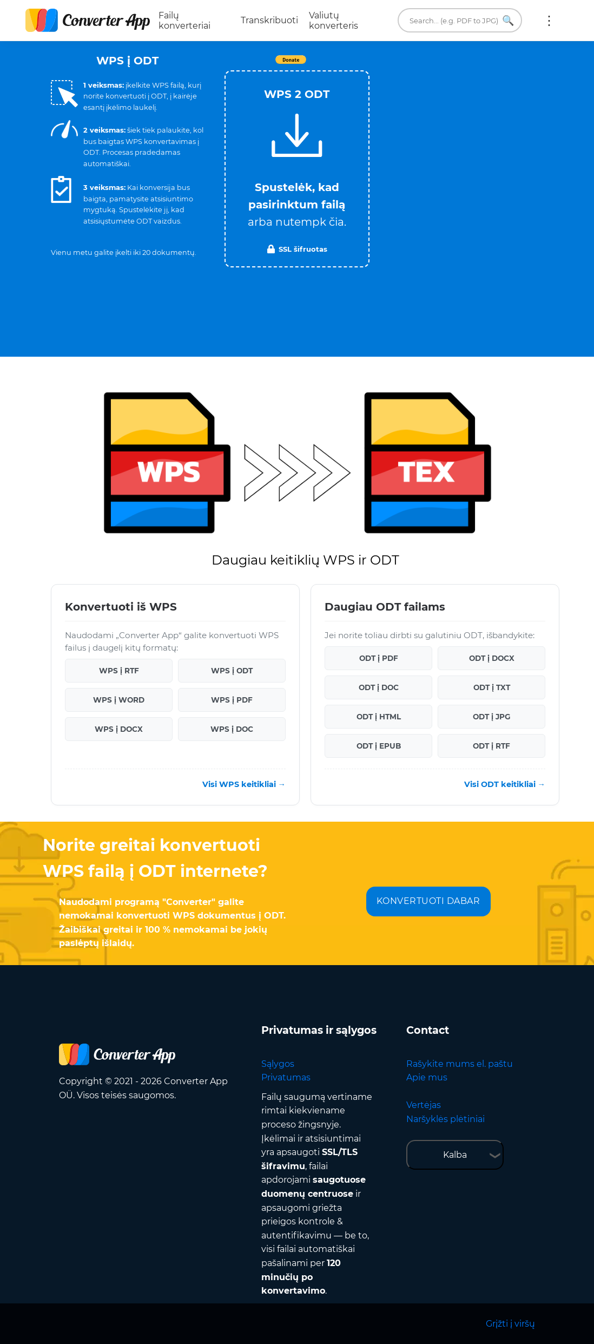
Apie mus (426, 1077)
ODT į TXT (491, 687)
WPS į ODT (232, 670)
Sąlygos (277, 1064)
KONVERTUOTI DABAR (428, 901)
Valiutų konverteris (333, 20)
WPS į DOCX (119, 729)
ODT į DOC (379, 687)
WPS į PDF (232, 700)
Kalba (455, 1155)
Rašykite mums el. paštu (459, 1064)
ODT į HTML (379, 716)
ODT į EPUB (379, 746)
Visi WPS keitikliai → (244, 784)
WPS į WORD (118, 700)
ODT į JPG (491, 716)
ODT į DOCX (491, 658)
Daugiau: (549, 20)
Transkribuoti (269, 20)
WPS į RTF (119, 670)
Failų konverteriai (184, 20)
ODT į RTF (491, 746)
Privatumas (286, 1077)
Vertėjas (423, 1105)
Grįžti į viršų (510, 1324)
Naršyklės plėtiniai (445, 1119)
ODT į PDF (378, 658)
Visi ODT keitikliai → (504, 784)
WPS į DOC (231, 729)
